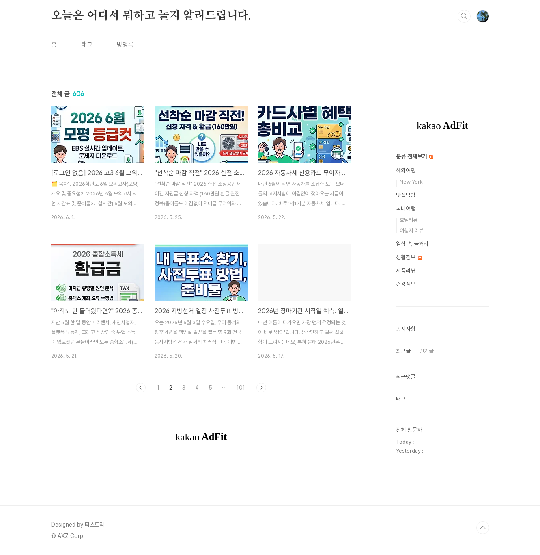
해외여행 (405, 170)
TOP (482, 527)
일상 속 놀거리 (412, 244)
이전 (141, 387)
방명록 (125, 44)
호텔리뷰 (408, 220)
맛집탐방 (405, 195)
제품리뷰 (405, 270)
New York (411, 182)
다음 (261, 387)
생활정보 (409, 257)
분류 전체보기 (414, 156)
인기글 (426, 351)
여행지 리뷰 (411, 231)
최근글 (403, 351)
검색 (464, 16)
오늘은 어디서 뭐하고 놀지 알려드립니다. (151, 16)
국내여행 (405, 208)
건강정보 (405, 284)
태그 (87, 44)
